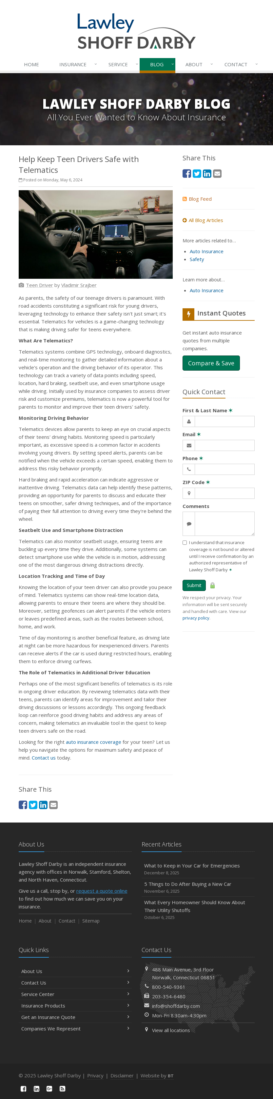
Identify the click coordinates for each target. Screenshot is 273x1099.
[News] (62, 1088)
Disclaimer (122, 1075)
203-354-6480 (168, 996)
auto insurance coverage (93, 742)
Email (192, 434)
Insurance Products (75, 1005)
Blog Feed (197, 198)
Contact (239, 64)
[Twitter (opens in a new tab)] (33, 804)
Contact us (44, 757)
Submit (194, 585)
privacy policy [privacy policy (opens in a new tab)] (196, 618)
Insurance (76, 64)
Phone (193, 458)
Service (122, 64)
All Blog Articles (203, 220)
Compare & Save (211, 363)
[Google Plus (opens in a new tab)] (49, 1088)
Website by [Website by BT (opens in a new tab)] (157, 1075)
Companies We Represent (75, 1028)
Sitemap (91, 921)
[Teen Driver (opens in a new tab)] (39, 285)
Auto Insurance (207, 251)
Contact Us (75, 982)
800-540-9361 (168, 987)
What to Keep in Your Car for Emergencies (198, 869)
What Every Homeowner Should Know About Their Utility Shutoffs (198, 910)
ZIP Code (196, 482)
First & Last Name (208, 410)
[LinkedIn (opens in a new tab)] (43, 804)
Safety (197, 259)
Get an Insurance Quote (75, 1017)
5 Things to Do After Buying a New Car (198, 888)
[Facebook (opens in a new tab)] (23, 804)
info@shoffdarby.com (176, 1006)
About (197, 64)
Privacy (95, 1075)
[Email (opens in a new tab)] (53, 804)
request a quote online (101, 890)
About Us (75, 971)
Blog (160, 64)
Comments (196, 506)
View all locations (171, 1030)
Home (31, 64)
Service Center (75, 994)
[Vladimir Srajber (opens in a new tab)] (79, 285)
